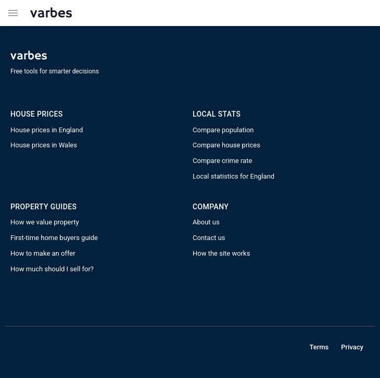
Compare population (223, 130)
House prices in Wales (43, 145)
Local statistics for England (233, 176)
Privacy (352, 347)
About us (206, 222)
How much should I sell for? (52, 269)
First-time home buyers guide (54, 238)
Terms (318, 347)
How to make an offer (42, 253)
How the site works (221, 253)
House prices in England (46, 130)
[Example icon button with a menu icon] (13, 13)
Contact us (209, 238)
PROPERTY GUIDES (43, 207)
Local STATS (216, 114)
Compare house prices (226, 145)
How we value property (44, 222)
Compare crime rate (222, 161)
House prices (36, 114)
